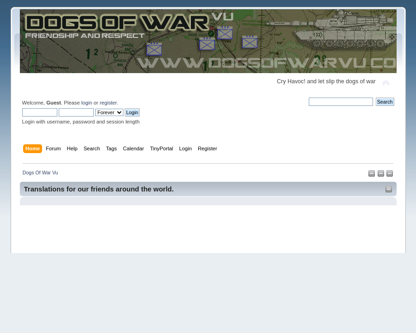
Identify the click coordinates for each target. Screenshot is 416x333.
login (86, 102)
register (108, 102)
